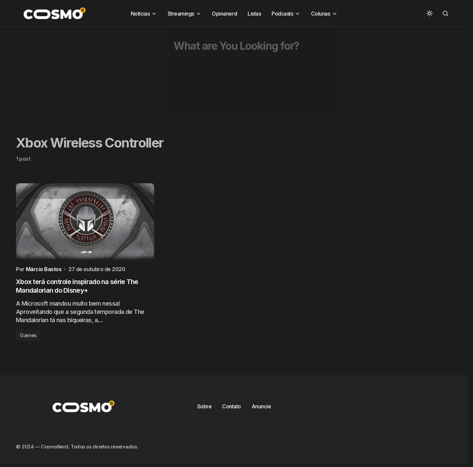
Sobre (204, 408)
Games (28, 337)
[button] (429, 13)
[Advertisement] (199, 73)
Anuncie (261, 408)
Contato (231, 408)
